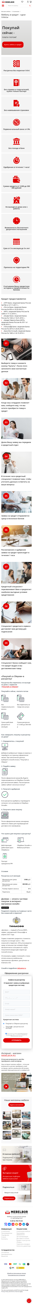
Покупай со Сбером (10, 687)
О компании (5, 1231)
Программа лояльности (21, 1234)
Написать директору (24, 1246)
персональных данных (16, 1036)
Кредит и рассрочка (23, 1240)
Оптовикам (5, 1252)
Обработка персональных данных (16, 1273)
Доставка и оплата (23, 1238)
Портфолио (5, 1235)
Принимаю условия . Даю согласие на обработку (16, 1035)
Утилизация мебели (23, 1231)
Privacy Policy (4, 1291)
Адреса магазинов (16, 1105)
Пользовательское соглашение (16, 1275)
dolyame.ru (21, 968)
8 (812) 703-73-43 (16, 1221)
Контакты (4, 1239)
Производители (6, 1233)
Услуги (3, 1237)
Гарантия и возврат (23, 1244)
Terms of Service (15, 1291)
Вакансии (4, 1256)
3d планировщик (22, 1236)
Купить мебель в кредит (13, 45)
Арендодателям (6, 1254)
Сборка (19, 1242)
